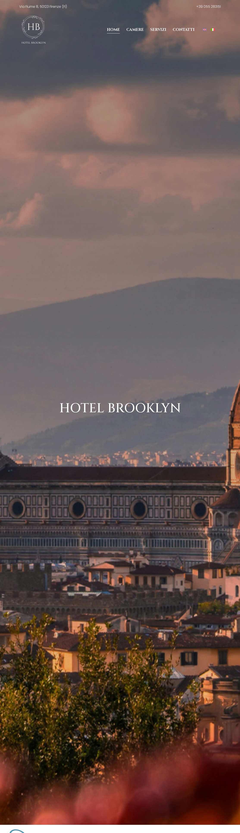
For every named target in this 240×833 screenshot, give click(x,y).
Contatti (184, 29)
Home (113, 29)
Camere (135, 29)
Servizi (158, 29)
